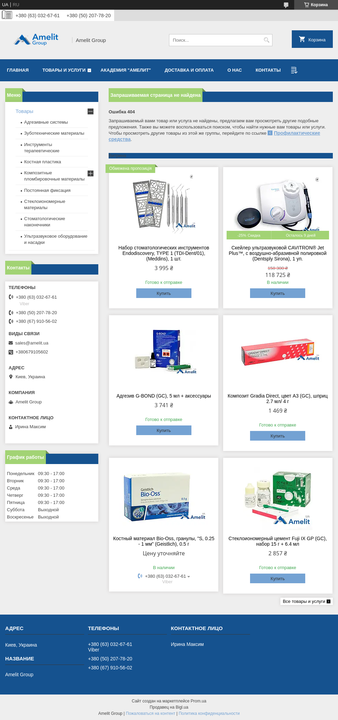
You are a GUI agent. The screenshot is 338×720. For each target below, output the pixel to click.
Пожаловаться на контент (150, 713)
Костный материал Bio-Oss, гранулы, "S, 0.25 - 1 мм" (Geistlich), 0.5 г (163, 541)
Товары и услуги (64, 70)
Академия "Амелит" (126, 70)
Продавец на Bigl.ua (169, 707)
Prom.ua (198, 701)
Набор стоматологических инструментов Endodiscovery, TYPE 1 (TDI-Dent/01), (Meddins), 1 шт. (163, 253)
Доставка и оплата (189, 70)
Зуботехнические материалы (54, 133)
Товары (24, 111)
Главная (18, 70)
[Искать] (266, 40)
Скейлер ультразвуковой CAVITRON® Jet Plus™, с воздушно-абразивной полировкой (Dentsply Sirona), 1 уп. (278, 253)
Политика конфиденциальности (209, 713)
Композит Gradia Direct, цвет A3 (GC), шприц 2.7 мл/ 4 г (278, 398)
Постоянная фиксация (47, 190)
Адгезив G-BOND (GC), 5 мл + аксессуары (164, 396)
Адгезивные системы (46, 122)
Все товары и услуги (304, 601)
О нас (235, 70)
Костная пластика (42, 161)
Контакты (268, 70)
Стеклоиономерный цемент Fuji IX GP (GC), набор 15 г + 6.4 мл (278, 541)
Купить (164, 293)
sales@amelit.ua (31, 343)
